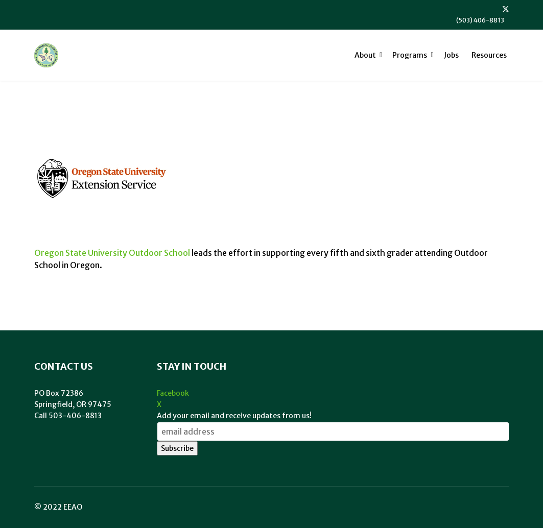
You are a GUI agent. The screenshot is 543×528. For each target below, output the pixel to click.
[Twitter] (505, 9)
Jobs (451, 55)
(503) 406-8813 (480, 20)
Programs (409, 55)
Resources (489, 55)
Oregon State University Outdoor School (112, 253)
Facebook (173, 393)
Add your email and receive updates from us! (234, 415)
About (365, 55)
